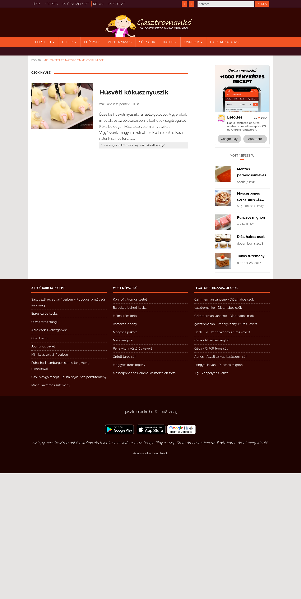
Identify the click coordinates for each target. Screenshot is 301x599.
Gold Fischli (39, 464)
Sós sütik (147, 42)
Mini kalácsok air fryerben (49, 480)
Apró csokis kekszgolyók (49, 456)
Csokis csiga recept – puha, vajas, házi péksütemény (68, 503)
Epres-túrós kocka (44, 439)
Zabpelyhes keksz (215, 499)
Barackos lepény (125, 450)
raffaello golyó (155, 145)
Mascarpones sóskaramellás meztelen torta (144, 499)
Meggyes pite (123, 466)
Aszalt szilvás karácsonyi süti (227, 482)
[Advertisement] (242, 212)
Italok (170, 42)
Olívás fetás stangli (44, 447)
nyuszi (139, 145)
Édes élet (44, 42)
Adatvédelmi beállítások (150, 579)
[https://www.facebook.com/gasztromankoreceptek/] (184, 4)
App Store (255, 139)
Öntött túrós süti (124, 482)
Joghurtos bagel (43, 472)
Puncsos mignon (251, 343)
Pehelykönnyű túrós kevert (132, 474)
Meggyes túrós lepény (129, 490)
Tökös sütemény (250, 382)
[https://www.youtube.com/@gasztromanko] (191, 4)
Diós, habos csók (251, 362)
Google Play (229, 139)
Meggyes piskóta (125, 458)
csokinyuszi (112, 145)
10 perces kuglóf (217, 466)
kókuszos (127, 145)
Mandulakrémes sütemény (50, 511)
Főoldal (37, 60)
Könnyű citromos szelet (130, 425)
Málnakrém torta (125, 441)
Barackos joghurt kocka (130, 433)
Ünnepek (193, 42)
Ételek (69, 42)
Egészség (92, 42)
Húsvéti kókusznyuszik (133, 92)
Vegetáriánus (119, 42)
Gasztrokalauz (225, 42)
